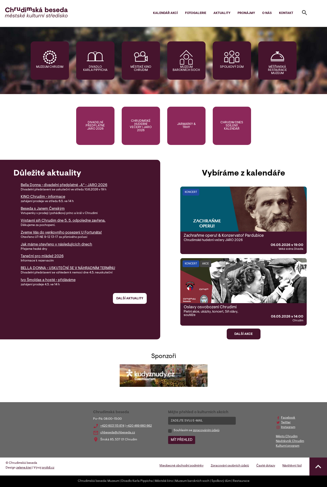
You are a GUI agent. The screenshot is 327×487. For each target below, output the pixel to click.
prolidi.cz (48, 467)
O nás (267, 13)
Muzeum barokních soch (186, 68)
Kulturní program (287, 446)
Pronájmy (246, 13)
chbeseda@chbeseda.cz (117, 432)
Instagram (288, 427)
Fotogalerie (195, 13)
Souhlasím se (197, 430)
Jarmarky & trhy (186, 126)
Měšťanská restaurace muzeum (277, 70)
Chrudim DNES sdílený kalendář (231, 126)
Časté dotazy (265, 465)
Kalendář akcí (165, 13)
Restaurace (241, 481)
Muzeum (113, 481)
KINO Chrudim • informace (43, 197)
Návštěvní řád (292, 465)
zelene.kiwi (24, 467)
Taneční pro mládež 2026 (42, 256)
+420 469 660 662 (139, 426)
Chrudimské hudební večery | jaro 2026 (141, 125)
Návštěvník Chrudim (290, 441)
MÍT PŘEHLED (181, 440)
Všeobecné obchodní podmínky (181, 465)
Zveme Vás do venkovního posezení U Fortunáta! (61, 232)
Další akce (243, 334)
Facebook (288, 417)
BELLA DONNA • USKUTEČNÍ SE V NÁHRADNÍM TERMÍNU (68, 268)
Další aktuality (129, 298)
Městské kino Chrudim (140, 68)
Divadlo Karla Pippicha (95, 68)
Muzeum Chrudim (49, 67)
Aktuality (221, 13)
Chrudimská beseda (92, 481)
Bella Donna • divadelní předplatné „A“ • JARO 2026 (64, 185)
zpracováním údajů (206, 430)
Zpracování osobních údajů (230, 465)
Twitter (286, 422)
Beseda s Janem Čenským (43, 209)
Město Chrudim (286, 436)
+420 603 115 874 (112, 426)
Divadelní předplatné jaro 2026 (95, 126)
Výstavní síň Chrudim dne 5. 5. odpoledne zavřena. (63, 221)
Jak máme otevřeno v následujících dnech (56, 244)
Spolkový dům (232, 67)
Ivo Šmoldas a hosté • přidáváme (48, 280)
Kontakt (286, 13)
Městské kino (164, 481)
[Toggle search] (304, 13)
